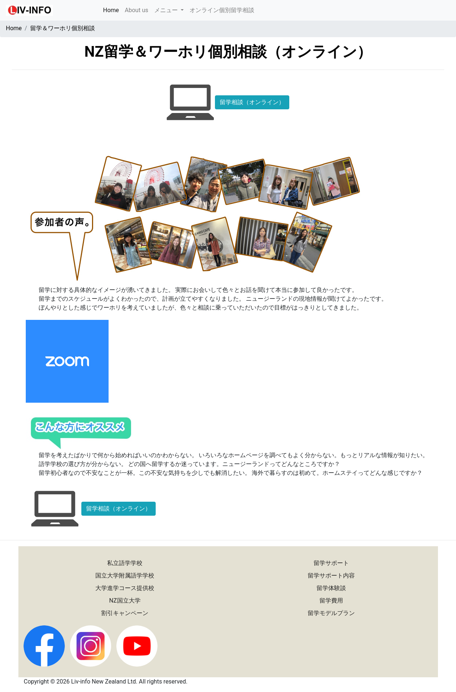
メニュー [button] (166, 10)
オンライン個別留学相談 (222, 10)
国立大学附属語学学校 (124, 575)
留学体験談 (331, 588)
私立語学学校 (124, 562)
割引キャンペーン (124, 613)
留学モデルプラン (331, 613)
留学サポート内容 (331, 575)
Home (112, 10)
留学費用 (331, 600)
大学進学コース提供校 (124, 588)
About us (136, 10)
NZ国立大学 (125, 600)
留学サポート (331, 562)
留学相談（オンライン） (252, 102)
